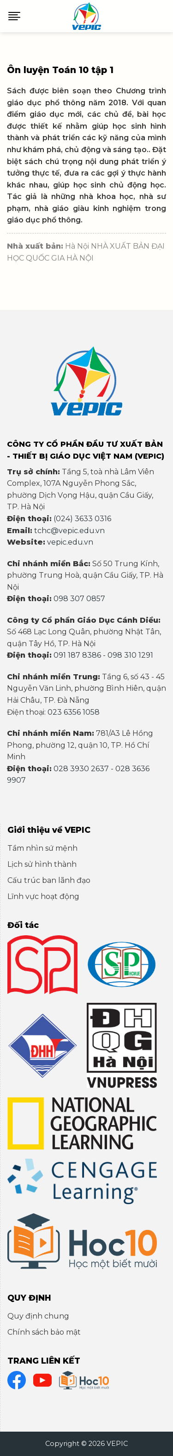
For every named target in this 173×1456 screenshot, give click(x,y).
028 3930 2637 (81, 768)
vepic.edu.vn (70, 542)
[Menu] (14, 16)
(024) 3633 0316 (82, 518)
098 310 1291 (130, 655)
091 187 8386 (77, 655)
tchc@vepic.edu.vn (69, 530)
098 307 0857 (79, 598)
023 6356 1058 (74, 712)
